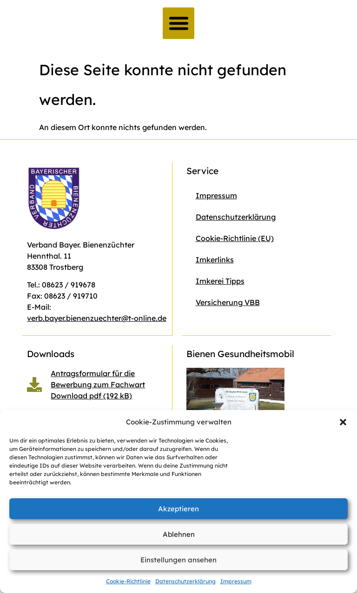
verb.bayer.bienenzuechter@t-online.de (96, 318)
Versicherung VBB (228, 302)
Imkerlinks (215, 259)
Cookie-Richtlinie (128, 581)
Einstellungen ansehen (178, 559)
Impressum (235, 581)
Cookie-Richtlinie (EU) (235, 238)
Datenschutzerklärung (185, 581)
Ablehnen (179, 534)
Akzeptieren (178, 508)
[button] (343, 422)
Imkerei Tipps (220, 281)
